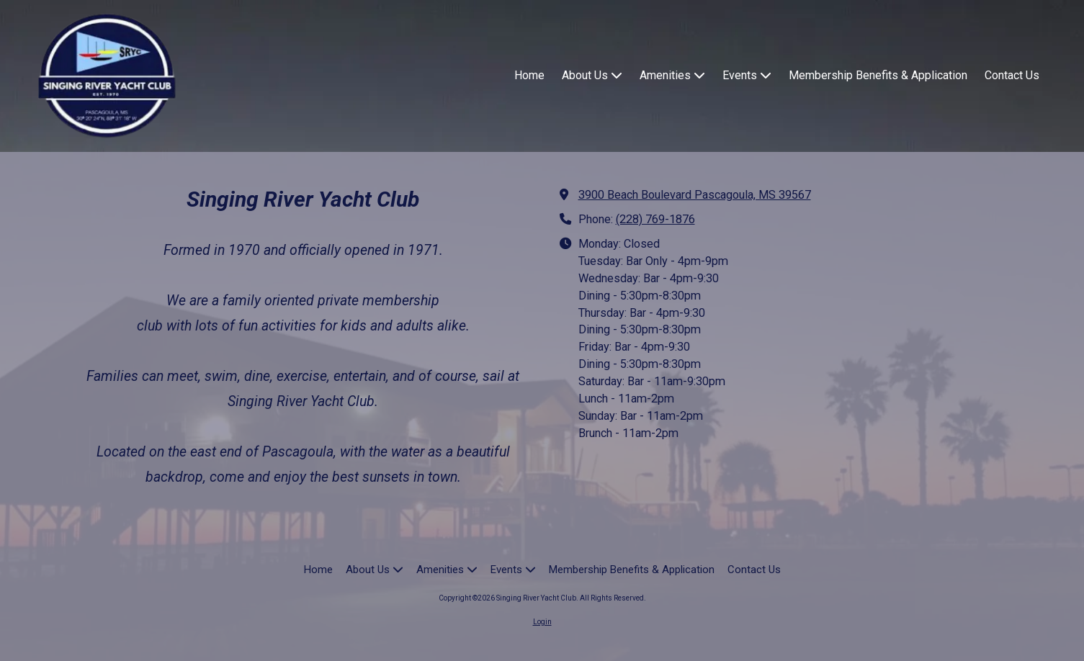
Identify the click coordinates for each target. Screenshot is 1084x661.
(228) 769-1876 (655, 219)
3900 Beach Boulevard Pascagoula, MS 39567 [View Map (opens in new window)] (694, 195)
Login (542, 622)
